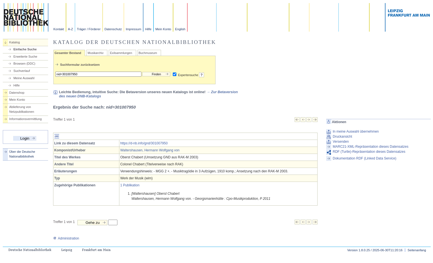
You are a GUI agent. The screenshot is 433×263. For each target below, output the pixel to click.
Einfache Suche (25, 49)
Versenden (341, 142)
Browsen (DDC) (24, 63)
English (180, 29)
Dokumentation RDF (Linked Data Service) (364, 158)
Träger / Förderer (89, 29)
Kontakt (58, 29)
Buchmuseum (148, 53)
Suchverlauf (21, 70)
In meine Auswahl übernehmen (356, 131)
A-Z (70, 29)
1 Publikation (129, 185)
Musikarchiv (95, 53)
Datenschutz (113, 29)
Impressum (133, 29)
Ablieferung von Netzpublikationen (21, 109)
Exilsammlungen (121, 53)
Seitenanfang (417, 250)
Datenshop (16, 92)
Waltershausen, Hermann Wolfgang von (149, 150)
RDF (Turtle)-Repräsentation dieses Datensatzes (369, 152)
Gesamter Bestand (68, 53)
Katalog (14, 42)
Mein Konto (163, 29)
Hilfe (148, 29)
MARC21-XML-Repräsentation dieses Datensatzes (370, 147)
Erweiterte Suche (25, 56)
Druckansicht (342, 136)
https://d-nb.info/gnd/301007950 (143, 143)
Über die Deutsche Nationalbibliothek (22, 154)
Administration (66, 238)
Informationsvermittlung (25, 119)
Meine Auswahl (23, 78)
